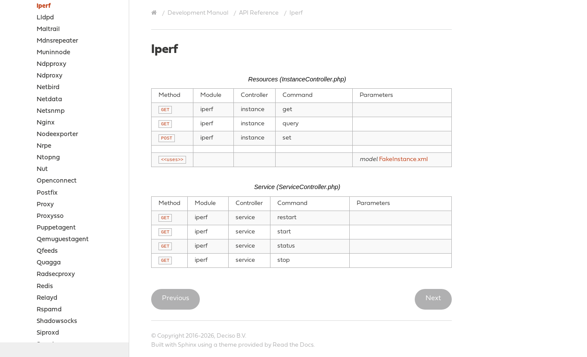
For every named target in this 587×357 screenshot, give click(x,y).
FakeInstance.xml (403, 159)
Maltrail (48, 29)
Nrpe (44, 146)
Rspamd (49, 310)
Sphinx (187, 345)
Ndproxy (49, 76)
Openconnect (57, 181)
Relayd (47, 298)
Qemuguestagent (63, 239)
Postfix (47, 193)
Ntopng (48, 158)
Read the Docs (293, 345)
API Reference (259, 13)
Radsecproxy (56, 274)
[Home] (155, 12)
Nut (42, 169)
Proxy (45, 205)
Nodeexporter (57, 134)
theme (228, 345)
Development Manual (198, 13)
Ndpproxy (51, 64)
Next (433, 298)
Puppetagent (56, 228)
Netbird (48, 87)
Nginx (46, 123)
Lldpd (45, 18)
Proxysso (50, 216)
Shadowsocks (57, 321)
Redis (45, 286)
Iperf (44, 6)
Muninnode (53, 53)
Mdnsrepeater (57, 41)
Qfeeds (47, 251)
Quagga (49, 263)
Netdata (49, 99)
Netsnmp (51, 111)
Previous (175, 298)
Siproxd (48, 333)
